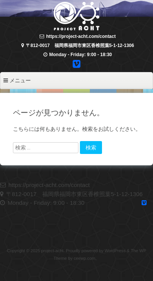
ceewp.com (85, 258)
